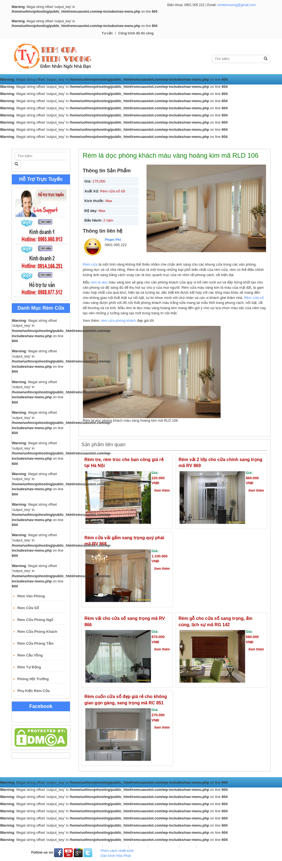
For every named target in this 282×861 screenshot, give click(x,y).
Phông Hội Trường (33, 679)
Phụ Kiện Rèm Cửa (33, 691)
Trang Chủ (24, 144)
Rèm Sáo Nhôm (183, 144)
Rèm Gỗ (155, 144)
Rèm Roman (129, 144)
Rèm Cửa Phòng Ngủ (35, 620)
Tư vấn (107, 33)
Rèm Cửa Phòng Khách (37, 632)
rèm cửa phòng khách (118, 320)
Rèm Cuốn (73, 144)
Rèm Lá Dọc (100, 144)
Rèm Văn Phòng (31, 596)
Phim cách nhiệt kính (117, 851)
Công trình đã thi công (136, 33)
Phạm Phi (113, 240)
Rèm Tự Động (29, 667)
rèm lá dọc (99, 282)
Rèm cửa (90, 264)
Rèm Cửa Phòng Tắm (35, 643)
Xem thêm (162, 490)
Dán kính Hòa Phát (116, 856)
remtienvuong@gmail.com (236, 5)
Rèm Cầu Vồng (30, 655)
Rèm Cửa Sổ (28, 608)
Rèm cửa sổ (254, 298)
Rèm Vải (49, 144)
